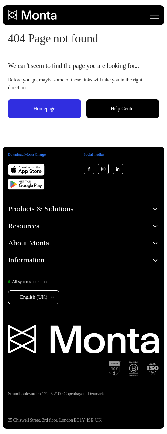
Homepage (44, 108)
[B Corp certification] (133, 368)
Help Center (123, 108)
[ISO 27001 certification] (152, 368)
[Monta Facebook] (89, 169)
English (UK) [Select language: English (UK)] (33, 297)
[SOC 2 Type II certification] (115, 368)
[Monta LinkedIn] (118, 169)
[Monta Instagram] (103, 169)
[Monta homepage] (33, 15)
